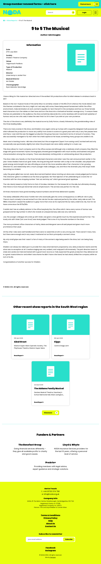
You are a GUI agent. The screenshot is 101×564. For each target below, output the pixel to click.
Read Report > (19, 356)
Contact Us (50, 526)
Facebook (50, 547)
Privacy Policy (50, 518)
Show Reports (12, 21)
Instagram (50, 550)
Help (50, 521)
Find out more (85, 4)
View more (48, 413)
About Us (50, 523)
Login (84, 13)
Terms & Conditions (50, 515)
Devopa (53, 557)
